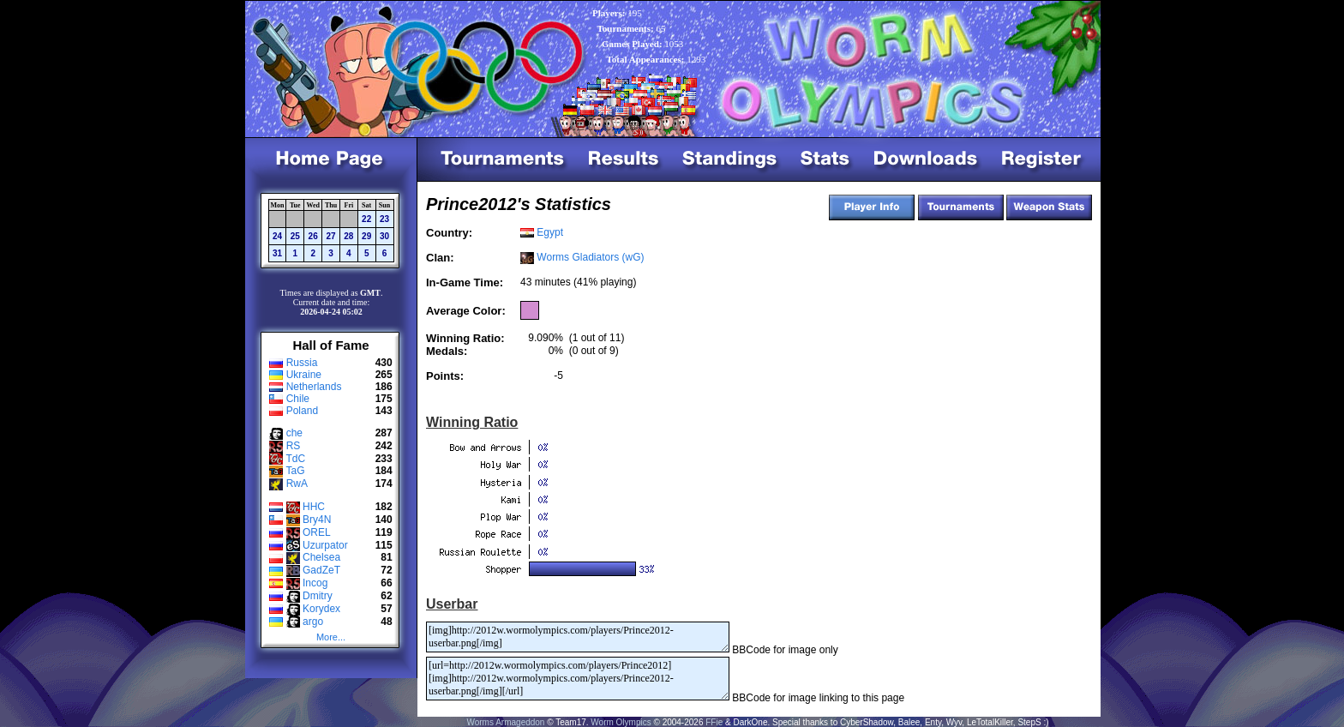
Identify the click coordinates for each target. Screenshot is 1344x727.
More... (330, 637)
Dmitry (318, 596)
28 (348, 236)
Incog (315, 583)
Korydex (321, 609)
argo (313, 622)
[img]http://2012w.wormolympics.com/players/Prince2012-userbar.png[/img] (577, 637)
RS (293, 446)
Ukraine (303, 375)
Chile (297, 399)
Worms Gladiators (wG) (590, 257)
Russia (302, 363)
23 (384, 219)
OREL (317, 532)
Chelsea (321, 557)
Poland (302, 411)
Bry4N (317, 520)
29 (366, 236)
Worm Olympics (621, 722)
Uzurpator (325, 545)
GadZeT (321, 570)
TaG (294, 471)
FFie (714, 722)
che (294, 433)
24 (277, 236)
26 (313, 236)
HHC (314, 507)
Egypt (550, 232)
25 (295, 236)
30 (384, 236)
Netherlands (314, 387)
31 (277, 253)
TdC (295, 459)
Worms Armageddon (505, 722)
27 (330, 236)
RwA (297, 484)
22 (366, 219)
